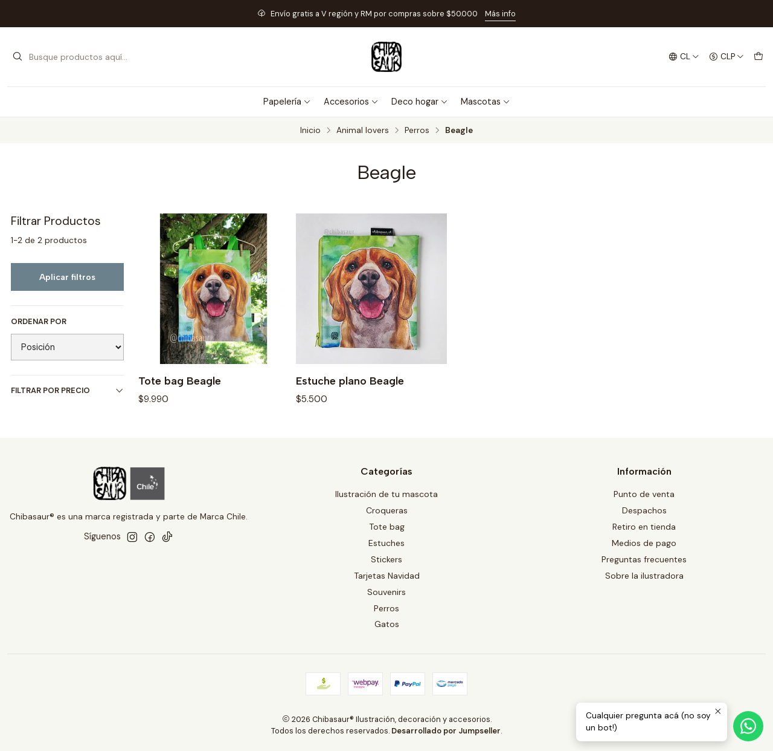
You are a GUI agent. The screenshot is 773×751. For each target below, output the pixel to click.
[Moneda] (726, 56)
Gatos (386, 624)
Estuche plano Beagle (350, 380)
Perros (417, 130)
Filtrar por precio (67, 390)
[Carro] (758, 56)
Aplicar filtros (67, 276)
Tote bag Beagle (179, 380)
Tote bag (387, 526)
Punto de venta (644, 494)
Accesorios (351, 101)
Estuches (386, 543)
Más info (500, 13)
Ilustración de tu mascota (386, 494)
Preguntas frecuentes (644, 559)
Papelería (287, 101)
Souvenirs (386, 592)
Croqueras (387, 510)
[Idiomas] (684, 56)
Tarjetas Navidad (387, 575)
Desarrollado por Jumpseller (446, 731)
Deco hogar (419, 101)
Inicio (310, 130)
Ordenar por (38, 322)
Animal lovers (362, 130)
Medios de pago (644, 543)
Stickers (386, 559)
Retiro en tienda (644, 526)
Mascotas (485, 101)
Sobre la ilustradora (644, 575)
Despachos (644, 510)
